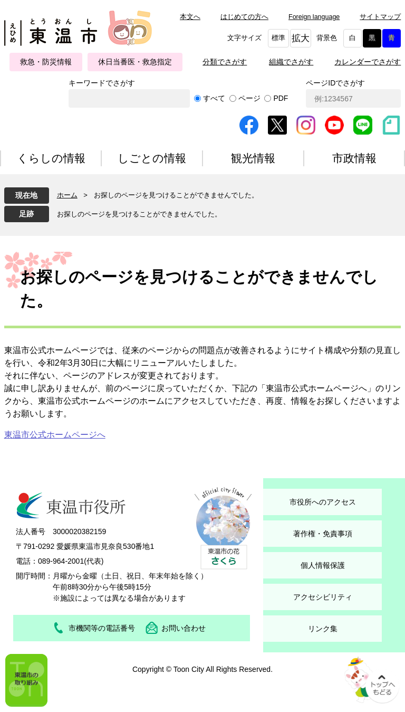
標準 (278, 38)
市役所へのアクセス (323, 502)
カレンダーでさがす (367, 62)
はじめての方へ (244, 17)
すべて (214, 98)
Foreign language (314, 17)
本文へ (190, 17)
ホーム (67, 195)
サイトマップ (380, 17)
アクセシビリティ (322, 597)
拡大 (301, 38)
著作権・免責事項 (322, 533)
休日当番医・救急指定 (135, 62)
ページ (249, 98)
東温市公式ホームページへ (54, 434)
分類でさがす (224, 62)
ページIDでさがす (335, 83)
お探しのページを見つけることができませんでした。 (139, 214)
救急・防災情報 (46, 62)
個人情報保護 (323, 565)
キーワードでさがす (102, 83)
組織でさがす (291, 62)
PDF (280, 98)
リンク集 (323, 628)
